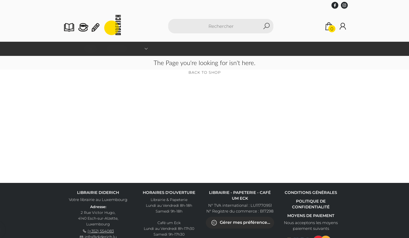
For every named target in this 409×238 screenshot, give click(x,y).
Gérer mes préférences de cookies (242, 222)
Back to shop (204, 72)
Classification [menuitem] (129, 48)
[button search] (266, 26)
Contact (251, 48)
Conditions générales (311, 192)
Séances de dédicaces (214, 48)
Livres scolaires (170, 48)
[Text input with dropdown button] (221, 26)
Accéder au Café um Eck (290, 48)
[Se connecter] (343, 26)
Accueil (101, 48)
